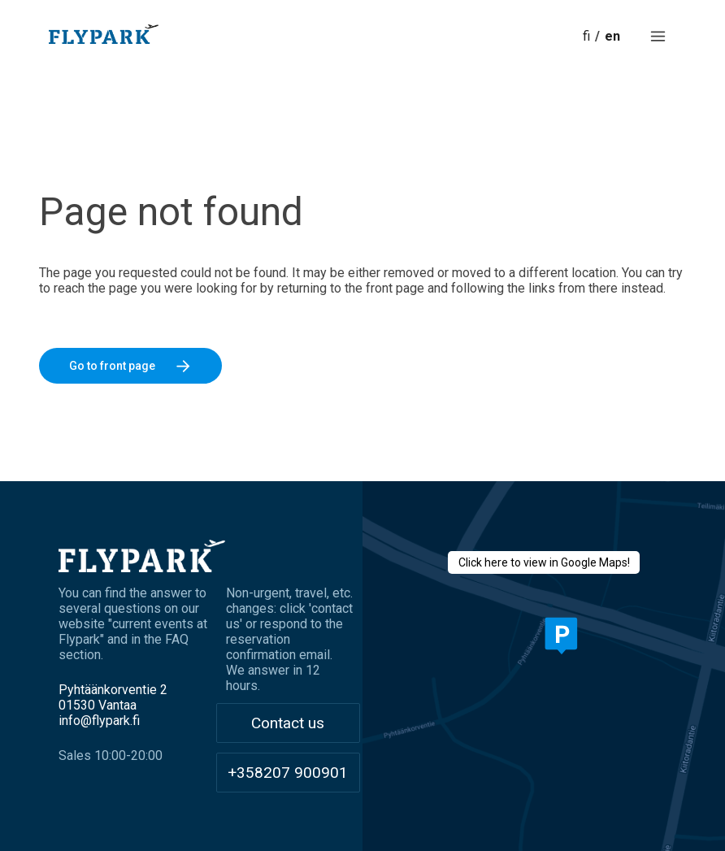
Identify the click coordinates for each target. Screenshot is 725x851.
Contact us (287, 723)
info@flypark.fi (99, 720)
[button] (658, 36)
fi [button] (586, 36)
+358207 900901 (288, 772)
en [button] (612, 36)
